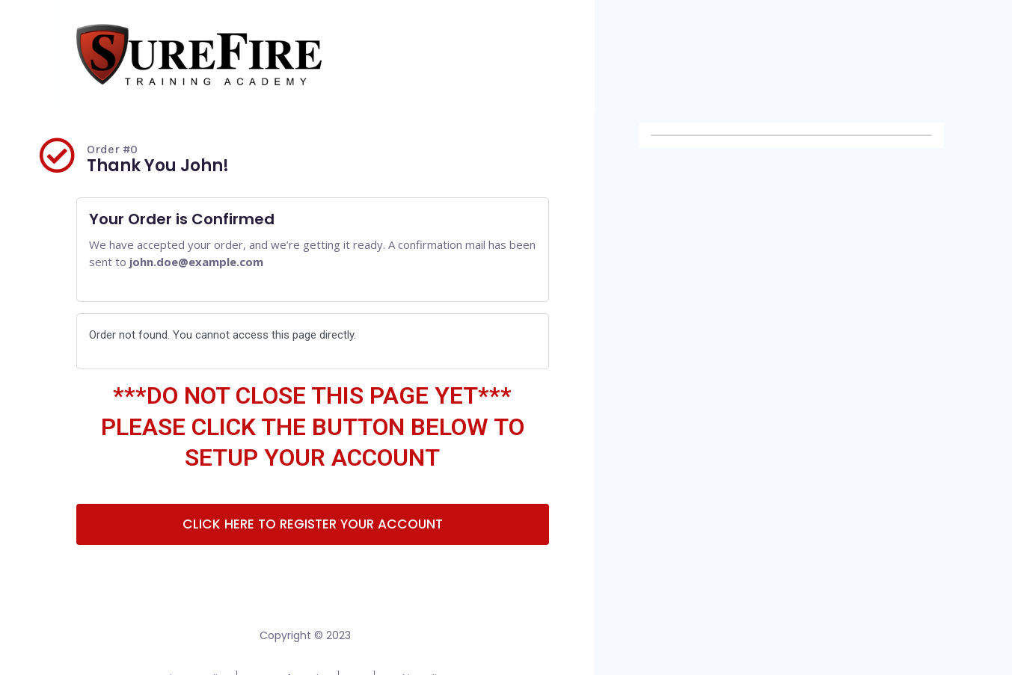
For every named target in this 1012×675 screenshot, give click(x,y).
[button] (312, 525)
